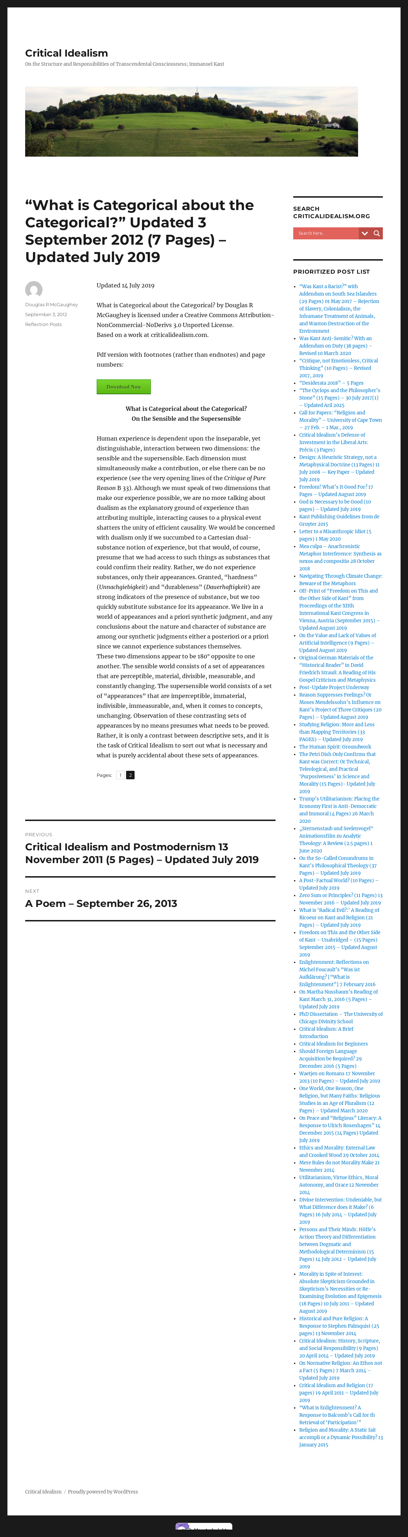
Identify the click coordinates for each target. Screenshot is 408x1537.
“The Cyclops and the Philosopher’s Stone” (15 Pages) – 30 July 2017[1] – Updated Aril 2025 (339, 398)
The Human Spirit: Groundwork (335, 747)
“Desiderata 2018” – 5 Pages (331, 383)
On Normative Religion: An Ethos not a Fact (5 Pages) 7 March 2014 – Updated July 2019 (340, 1370)
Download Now (124, 387)
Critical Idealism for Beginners (333, 1044)
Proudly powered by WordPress (103, 1492)
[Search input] (328, 233)
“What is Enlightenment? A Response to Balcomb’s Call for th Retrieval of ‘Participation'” (337, 1415)
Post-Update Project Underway (334, 688)
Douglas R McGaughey (51, 304)
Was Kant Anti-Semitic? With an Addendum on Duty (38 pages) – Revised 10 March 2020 (336, 346)
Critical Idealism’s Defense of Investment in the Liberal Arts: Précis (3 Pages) (333, 442)
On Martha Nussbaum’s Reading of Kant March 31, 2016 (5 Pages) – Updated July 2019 (338, 999)
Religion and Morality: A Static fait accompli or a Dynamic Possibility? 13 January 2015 (341, 1437)
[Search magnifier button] (377, 233)
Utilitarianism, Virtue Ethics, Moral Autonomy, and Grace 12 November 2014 (339, 1185)
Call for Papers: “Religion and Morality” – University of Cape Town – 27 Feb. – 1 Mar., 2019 (340, 420)
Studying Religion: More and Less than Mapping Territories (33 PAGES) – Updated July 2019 (337, 732)
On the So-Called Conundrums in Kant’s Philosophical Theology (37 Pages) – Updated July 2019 (338, 865)
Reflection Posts (43, 324)
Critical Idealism (66, 53)
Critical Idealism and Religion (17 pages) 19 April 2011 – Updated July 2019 (338, 1392)
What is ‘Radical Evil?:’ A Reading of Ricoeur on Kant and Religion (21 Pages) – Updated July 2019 (339, 917)
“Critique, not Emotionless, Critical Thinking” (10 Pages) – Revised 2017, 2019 (338, 368)
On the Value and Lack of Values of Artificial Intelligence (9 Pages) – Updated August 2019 (337, 643)
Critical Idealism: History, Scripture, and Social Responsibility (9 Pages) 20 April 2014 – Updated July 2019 (339, 1348)
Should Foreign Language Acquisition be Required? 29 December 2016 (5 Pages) (330, 1058)
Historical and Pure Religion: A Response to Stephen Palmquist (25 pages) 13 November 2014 (339, 1326)
